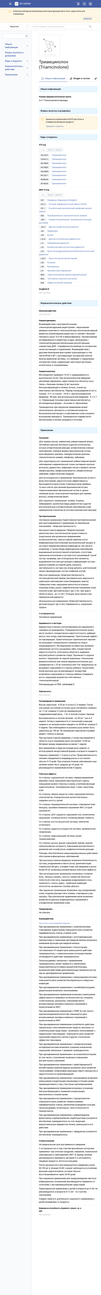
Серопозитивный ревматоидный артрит (67, 274)
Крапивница (53, 266)
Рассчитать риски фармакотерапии (54, 923)
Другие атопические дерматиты (64, 239)
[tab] (53, 79)
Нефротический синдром (59, 282)
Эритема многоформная (59, 270)
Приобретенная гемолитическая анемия (67, 215)
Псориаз (51, 262)
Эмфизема (52, 231)
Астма (50, 235)
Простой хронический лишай (63, 258)
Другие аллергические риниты (64, 227)
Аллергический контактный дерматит (66, 247)
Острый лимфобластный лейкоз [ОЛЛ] (67, 204)
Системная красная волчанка (62, 278)
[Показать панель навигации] (10, 4)
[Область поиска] (18, 26)
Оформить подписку (55, 126)
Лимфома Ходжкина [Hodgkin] (62, 200)
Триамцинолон (59, 155)
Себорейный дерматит (58, 243)
